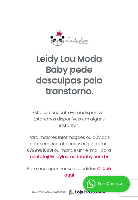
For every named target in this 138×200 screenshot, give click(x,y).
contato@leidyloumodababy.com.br (69, 157)
